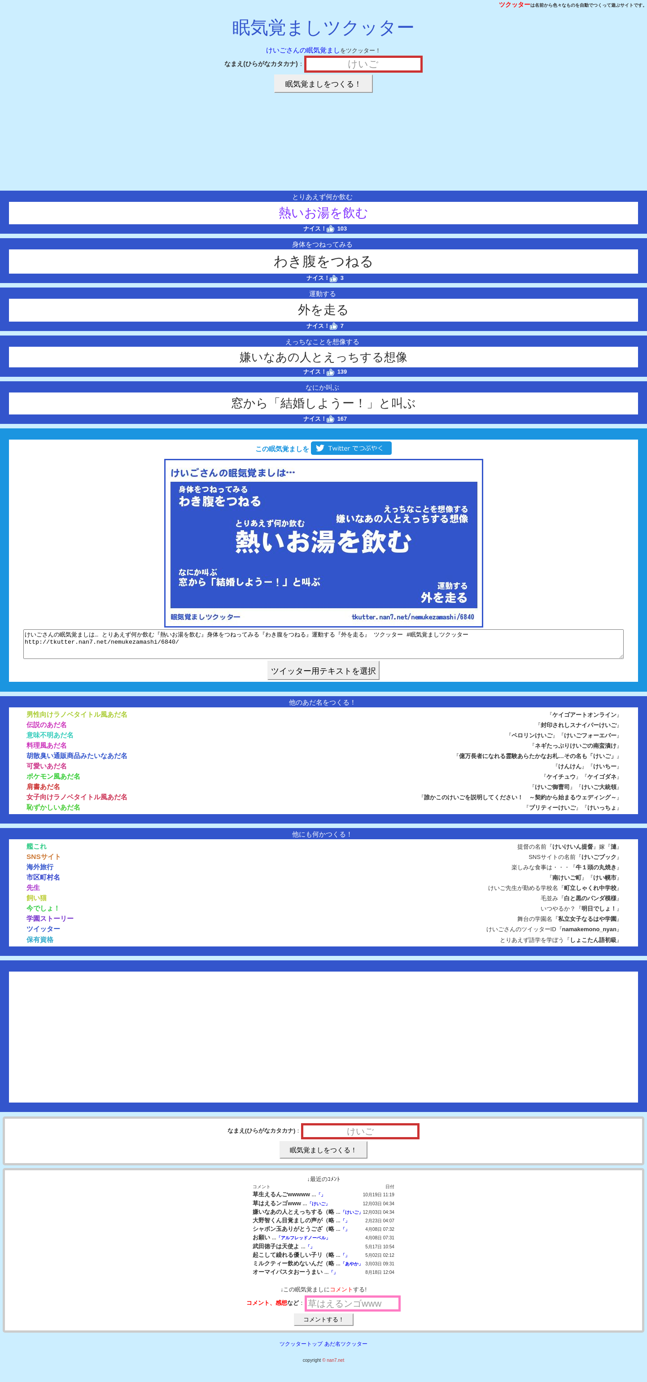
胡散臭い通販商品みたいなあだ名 (76, 761)
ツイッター (43, 934)
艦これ (36, 851)
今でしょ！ (43, 913)
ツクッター (514, 4)
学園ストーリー (50, 924)
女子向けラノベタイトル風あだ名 (76, 802)
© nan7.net (333, 1365)
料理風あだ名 (46, 750)
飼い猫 (36, 903)
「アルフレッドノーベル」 (303, 1243)
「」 (320, 1200)
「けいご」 (318, 1209)
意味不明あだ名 (50, 740)
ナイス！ (318, 228)
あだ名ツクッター (345, 1349)
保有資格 (39, 945)
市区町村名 (43, 882)
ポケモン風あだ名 (53, 781)
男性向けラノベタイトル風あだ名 (76, 720)
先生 (33, 893)
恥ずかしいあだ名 (53, 812)
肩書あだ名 (43, 792)
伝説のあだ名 (46, 730)
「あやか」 (352, 1269)
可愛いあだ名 (46, 771)
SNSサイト (43, 862)
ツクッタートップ (301, 1349)
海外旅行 (39, 872)
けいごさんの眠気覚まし (303, 50)
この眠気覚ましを (323, 449)
